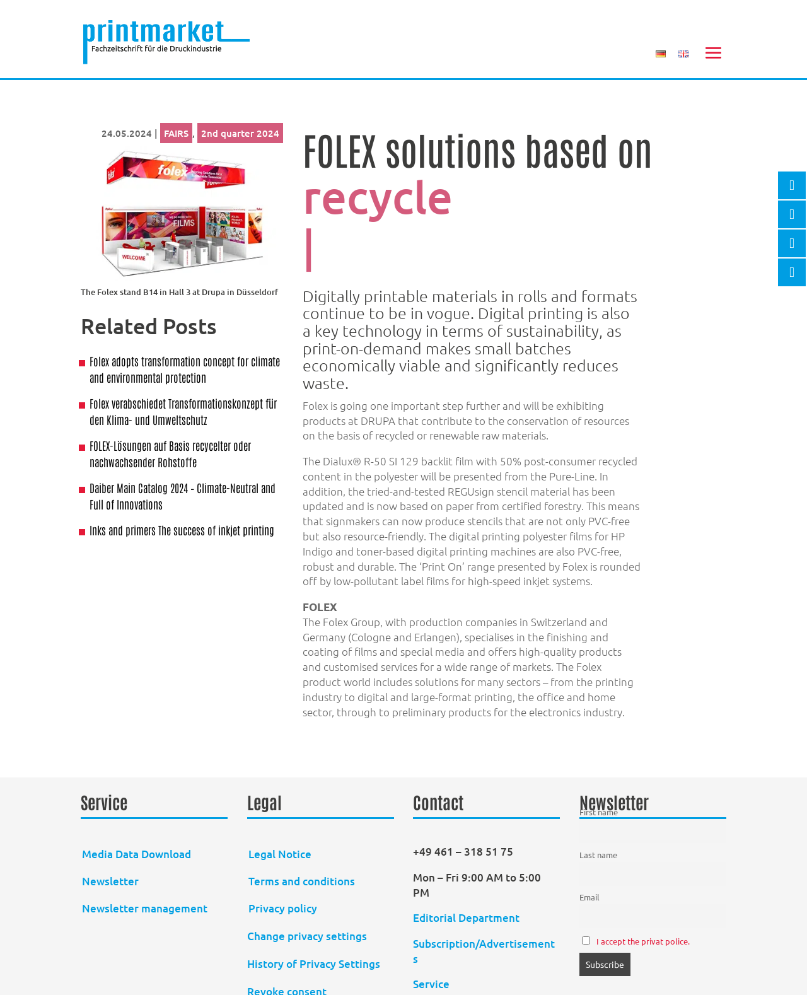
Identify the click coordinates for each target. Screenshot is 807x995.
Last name (598, 854)
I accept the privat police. (643, 941)
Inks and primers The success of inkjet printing (182, 530)
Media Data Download (136, 854)
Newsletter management (144, 908)
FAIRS (176, 133)
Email (589, 897)
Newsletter (110, 881)
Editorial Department (467, 918)
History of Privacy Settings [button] (313, 964)
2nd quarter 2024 (240, 133)
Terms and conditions (301, 881)
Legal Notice (279, 854)
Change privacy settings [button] (307, 936)
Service (431, 984)
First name (598, 811)
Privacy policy (282, 908)
